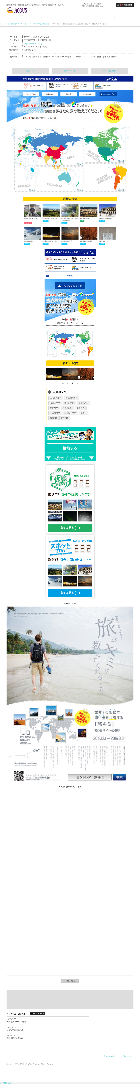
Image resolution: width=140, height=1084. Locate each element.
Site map (127, 1056)
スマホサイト (70, 71)
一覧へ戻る (70, 981)
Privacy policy (109, 1056)
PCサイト (30, 71)
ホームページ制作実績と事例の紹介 (37, 24)
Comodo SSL (5, 1083)
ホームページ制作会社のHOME (11, 24)
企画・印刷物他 (109, 71)
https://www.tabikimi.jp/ (33, 43)
